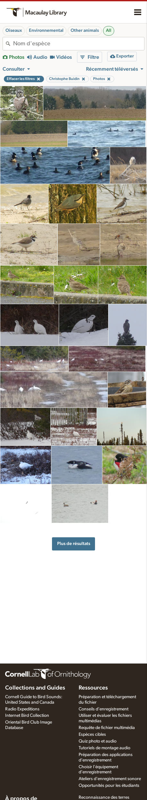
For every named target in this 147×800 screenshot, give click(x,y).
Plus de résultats (73, 543)
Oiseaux (13, 30)
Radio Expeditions (22, 709)
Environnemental (46, 30)
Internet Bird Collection (27, 715)
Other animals (85, 30)
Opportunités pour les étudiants (109, 785)
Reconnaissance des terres (104, 797)
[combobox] (78, 43)
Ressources (93, 688)
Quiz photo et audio (98, 741)
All (108, 30)
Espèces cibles (92, 734)
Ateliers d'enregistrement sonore (110, 779)
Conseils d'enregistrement (103, 709)
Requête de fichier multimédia (107, 727)
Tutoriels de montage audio (104, 748)
